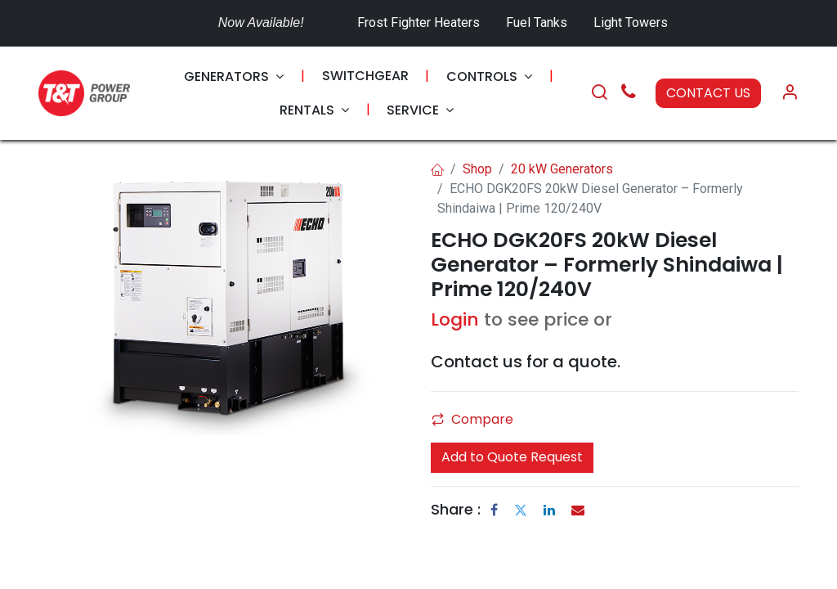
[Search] (599, 93)
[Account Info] (790, 93)
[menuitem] (233, 76)
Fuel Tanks (538, 22)
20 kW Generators (562, 169)
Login (455, 319)
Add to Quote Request (512, 456)
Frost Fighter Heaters (418, 22)
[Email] (577, 509)
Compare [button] (472, 419)
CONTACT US (708, 92)
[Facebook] (494, 509)
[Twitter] (520, 509)
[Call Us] (628, 93)
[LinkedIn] (549, 509)
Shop (477, 169)
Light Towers (630, 22)
